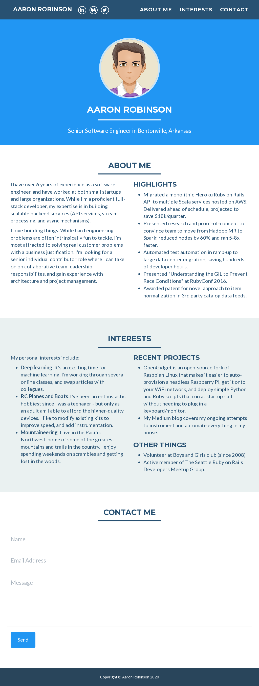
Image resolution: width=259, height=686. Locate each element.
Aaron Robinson (47, 13)
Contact (234, 14)
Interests (196, 14)
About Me (156, 14)
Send (23, 640)
